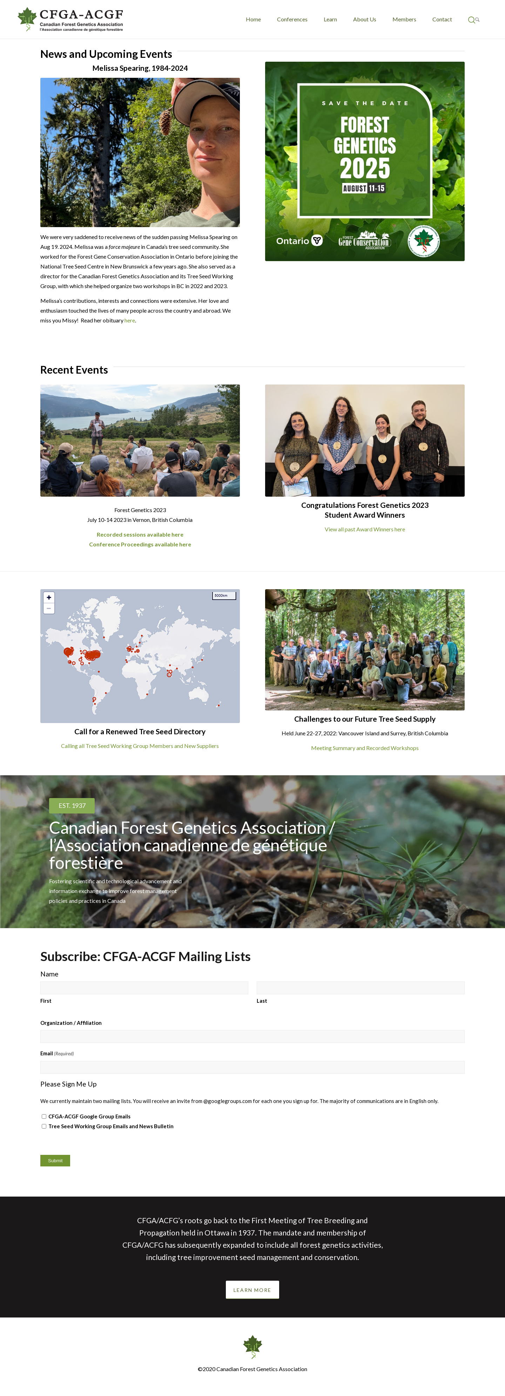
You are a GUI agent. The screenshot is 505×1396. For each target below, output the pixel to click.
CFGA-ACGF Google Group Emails (89, 1116)
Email (57, 1053)
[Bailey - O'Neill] (140, 440)
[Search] (474, 19)
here (129, 320)
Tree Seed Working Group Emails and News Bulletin (111, 1126)
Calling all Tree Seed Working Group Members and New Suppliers (140, 745)
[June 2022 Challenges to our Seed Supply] (365, 649)
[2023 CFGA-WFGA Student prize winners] (365, 440)
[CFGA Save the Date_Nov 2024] (365, 161)
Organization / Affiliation (71, 1023)
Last (262, 1000)
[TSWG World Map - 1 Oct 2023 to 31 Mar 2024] (140, 656)
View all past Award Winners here (365, 529)
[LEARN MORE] (252, 1290)
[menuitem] (253, 19)
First (46, 1000)
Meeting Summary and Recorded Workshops (365, 747)
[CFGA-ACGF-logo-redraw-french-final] (70, 19)
